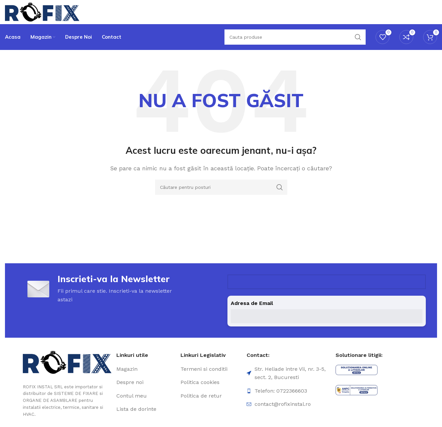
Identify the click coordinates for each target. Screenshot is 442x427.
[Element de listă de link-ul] (146, 382)
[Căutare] (295, 46)
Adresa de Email (252, 316)
